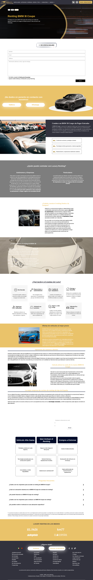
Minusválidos (75, 565)
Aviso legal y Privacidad (45, 576)
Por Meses (14, 561)
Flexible (14, 559)
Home (9, 10)
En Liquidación (38, 558)
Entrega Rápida (57, 561)
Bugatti (55, 552)
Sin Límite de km (76, 552)
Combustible (45, 2)
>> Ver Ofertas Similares (46, 45)
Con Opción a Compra (78, 556)
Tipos (38, 2)
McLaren (55, 554)
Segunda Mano (38, 561)
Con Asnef (36, 552)
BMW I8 (16, 9)
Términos (63, 576)
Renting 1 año (76, 563)
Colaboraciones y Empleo (33, 576)
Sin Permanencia (16, 563)
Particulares (17, 2)
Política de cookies (56, 576)
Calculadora (56, 563)
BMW (12, 9)
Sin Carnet (36, 563)
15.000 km (36, 554)
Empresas (29, 2)
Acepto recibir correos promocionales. (64, 425)
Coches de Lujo (76, 559)
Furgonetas (15, 565)
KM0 (35, 556)
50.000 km (55, 558)
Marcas (51, 2)
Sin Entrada (15, 556)
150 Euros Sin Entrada (17, 554)
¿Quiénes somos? (16, 552)
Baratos (74, 561)
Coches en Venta (57, 559)
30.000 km (55, 556)
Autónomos (24, 2)
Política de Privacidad (24, 77)
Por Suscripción (38, 559)
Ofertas (35, 2)
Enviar (69, 427)
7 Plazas (74, 554)
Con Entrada (15, 558)
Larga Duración (76, 558)
